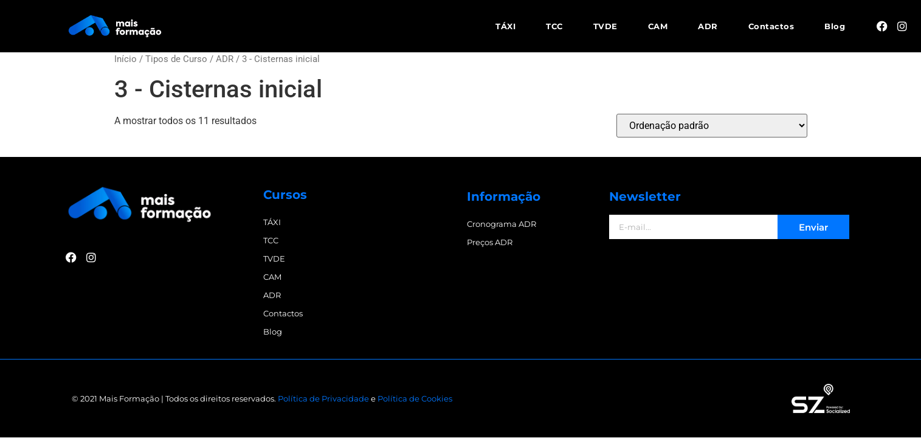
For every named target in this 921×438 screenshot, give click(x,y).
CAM (658, 26)
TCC (554, 26)
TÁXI (505, 26)
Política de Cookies (415, 398)
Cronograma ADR (501, 224)
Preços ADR (489, 242)
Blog (834, 26)
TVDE (605, 26)
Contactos (771, 26)
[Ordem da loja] (711, 125)
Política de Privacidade (323, 398)
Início (125, 59)
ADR (708, 26)
